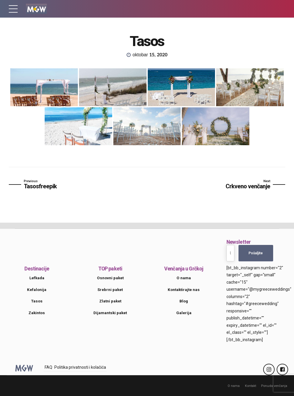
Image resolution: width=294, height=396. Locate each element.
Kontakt (250, 386)
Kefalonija (36, 289)
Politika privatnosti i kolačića (80, 367)
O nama (233, 386)
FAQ (48, 367)
